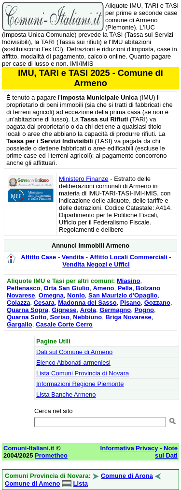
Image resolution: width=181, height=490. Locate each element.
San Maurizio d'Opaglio (122, 295)
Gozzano (157, 302)
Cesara (44, 302)
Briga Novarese (128, 317)
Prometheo (51, 455)
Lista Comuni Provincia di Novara (82, 373)
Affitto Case (38, 257)
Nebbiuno (87, 317)
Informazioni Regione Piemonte (80, 383)
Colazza (18, 302)
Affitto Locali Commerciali (128, 257)
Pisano (130, 302)
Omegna (51, 295)
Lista (80, 483)
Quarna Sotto (26, 317)
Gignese (64, 309)
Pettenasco (23, 288)
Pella (125, 288)
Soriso (60, 317)
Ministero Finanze (84, 178)
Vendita (73, 257)
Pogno (143, 309)
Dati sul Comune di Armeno (74, 352)
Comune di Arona (127, 475)
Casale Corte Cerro (64, 324)
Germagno (115, 309)
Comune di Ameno (32, 483)
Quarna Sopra (27, 309)
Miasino (128, 280)
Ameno (103, 288)
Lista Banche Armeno (66, 394)
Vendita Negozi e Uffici (95, 264)
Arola (88, 309)
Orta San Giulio (67, 288)
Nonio (76, 295)
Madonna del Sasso (87, 302)
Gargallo (19, 324)
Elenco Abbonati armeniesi (73, 362)
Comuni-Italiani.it (28, 448)
